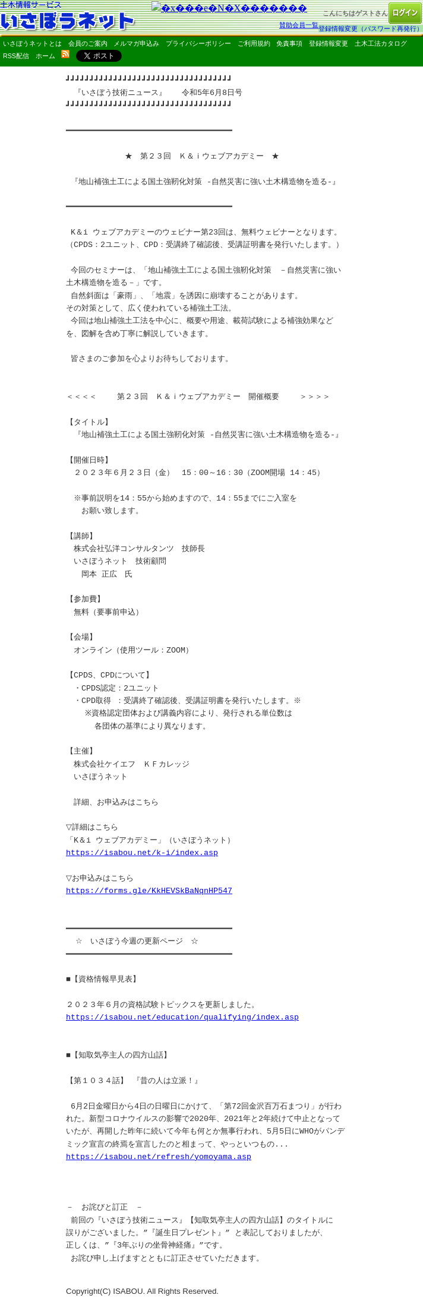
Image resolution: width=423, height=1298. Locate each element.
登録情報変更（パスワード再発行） (370, 28)
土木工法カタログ (381, 43)
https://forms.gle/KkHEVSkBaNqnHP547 (149, 890)
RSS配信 (16, 55)
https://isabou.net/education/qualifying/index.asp (182, 1017)
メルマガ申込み (136, 43)
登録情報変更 (328, 43)
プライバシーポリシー (198, 43)
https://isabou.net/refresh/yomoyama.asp (158, 1156)
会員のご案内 (88, 43)
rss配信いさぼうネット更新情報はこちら (65, 54)
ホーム (45, 55)
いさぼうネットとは (32, 43)
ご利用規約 (254, 43)
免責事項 (289, 43)
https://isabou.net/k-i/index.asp (142, 852)
